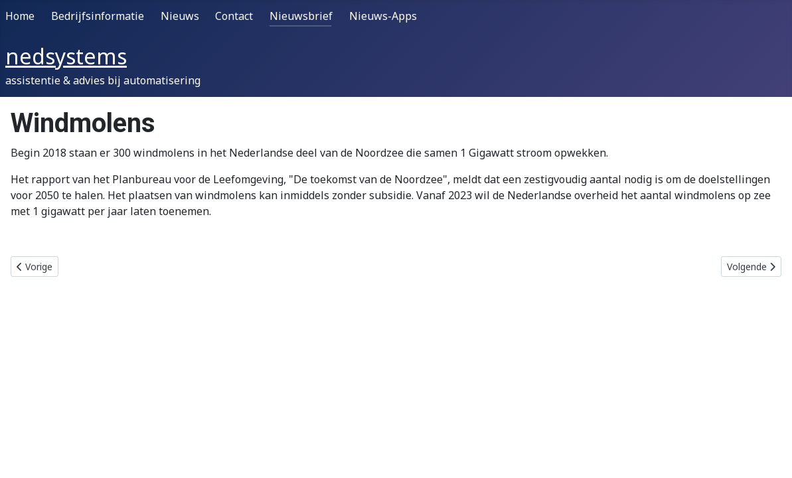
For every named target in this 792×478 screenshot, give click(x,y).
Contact (234, 16)
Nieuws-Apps (383, 16)
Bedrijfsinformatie (97, 16)
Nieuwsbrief (301, 16)
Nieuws (180, 16)
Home (20, 16)
